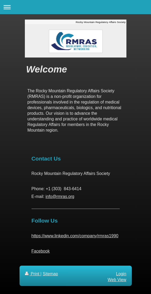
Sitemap (50, 274)
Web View (117, 279)
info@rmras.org (59, 196)
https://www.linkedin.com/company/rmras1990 (75, 236)
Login (121, 274)
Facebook (41, 251)
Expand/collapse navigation (75, 7)
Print (33, 274)
